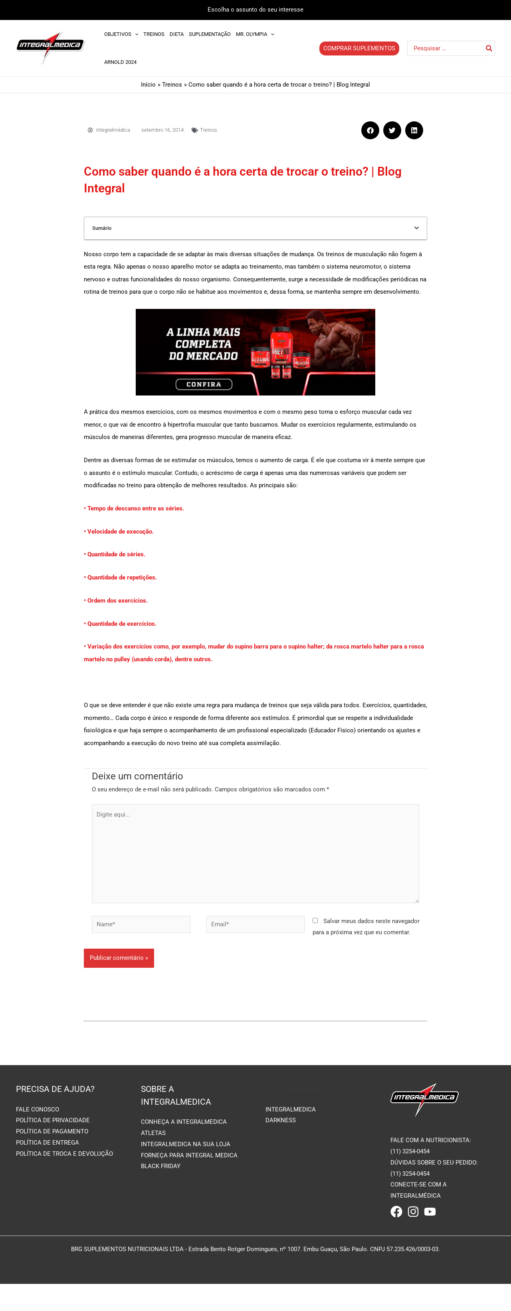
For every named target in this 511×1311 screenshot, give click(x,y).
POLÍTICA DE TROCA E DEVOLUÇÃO (64, 1187)
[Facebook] (396, 1246)
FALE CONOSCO (37, 1143)
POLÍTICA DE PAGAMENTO (52, 1165)
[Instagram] (413, 1246)
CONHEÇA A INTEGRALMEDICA (184, 1155)
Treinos (208, 130)
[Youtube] (430, 1246)
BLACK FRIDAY (160, 1200)
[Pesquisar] (489, 48)
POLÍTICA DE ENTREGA (47, 1176)
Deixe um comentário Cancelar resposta (160, 252)
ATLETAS (153, 1166)
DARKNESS (280, 1154)
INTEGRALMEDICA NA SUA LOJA (185, 1177)
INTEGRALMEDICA (290, 1143)
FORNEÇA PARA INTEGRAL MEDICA (189, 1188)
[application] (135, 34)
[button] (370, 130)
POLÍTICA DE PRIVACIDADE (53, 1154)
